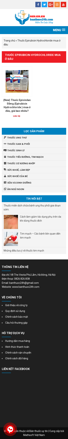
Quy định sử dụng (15, 311)
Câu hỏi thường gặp (16, 322)
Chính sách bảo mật (16, 316)
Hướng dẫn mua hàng (17, 340)
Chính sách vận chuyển (18, 352)
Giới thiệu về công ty (16, 305)
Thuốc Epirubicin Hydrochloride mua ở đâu (33, 57)
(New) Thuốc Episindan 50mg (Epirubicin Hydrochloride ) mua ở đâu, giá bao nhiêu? (17, 105)
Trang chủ (9, 40)
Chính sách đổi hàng (16, 358)
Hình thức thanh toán (17, 346)
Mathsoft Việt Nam (34, 435)
